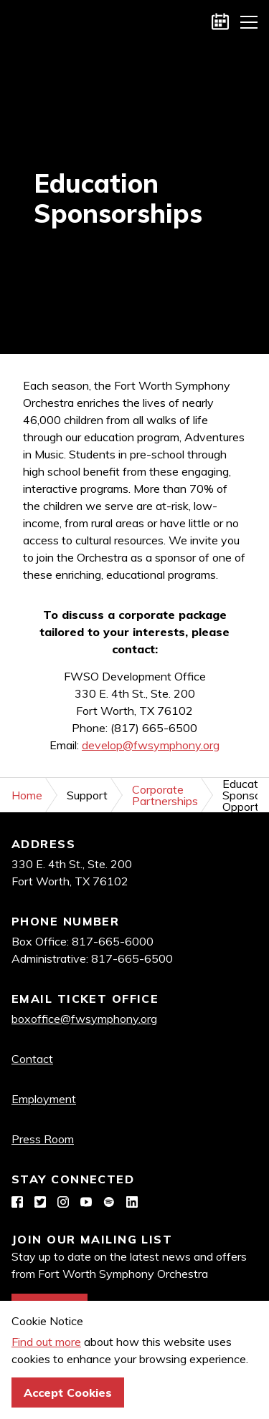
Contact (32, 1059)
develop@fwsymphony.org (151, 745)
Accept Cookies (68, 1392)
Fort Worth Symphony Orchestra (21, 21)
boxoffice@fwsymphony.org (84, 1018)
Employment (43, 1099)
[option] (134, 198)
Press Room (42, 1139)
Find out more (46, 1341)
